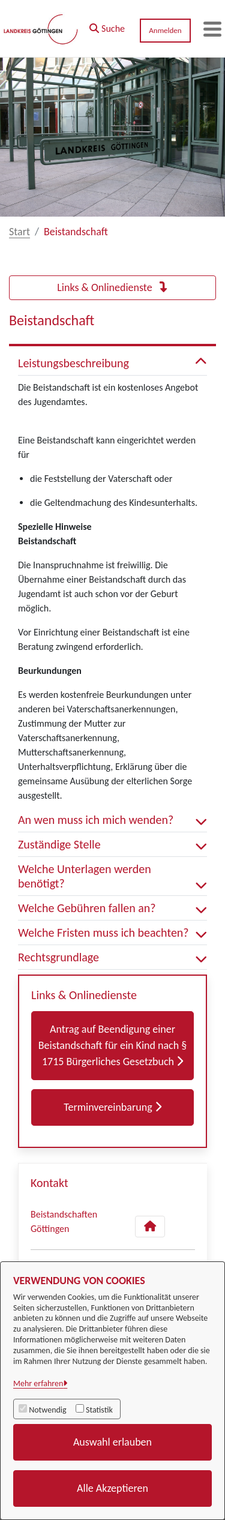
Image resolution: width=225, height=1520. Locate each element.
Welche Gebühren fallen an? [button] (112, 908)
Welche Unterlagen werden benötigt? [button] (112, 876)
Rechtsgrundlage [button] (112, 957)
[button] (107, 26)
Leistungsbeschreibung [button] (112, 363)
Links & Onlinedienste (112, 287)
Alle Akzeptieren (112, 1488)
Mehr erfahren (38, 1383)
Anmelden (165, 30)
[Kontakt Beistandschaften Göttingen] (150, 1226)
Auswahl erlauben (112, 1442)
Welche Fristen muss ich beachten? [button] (112, 932)
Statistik (99, 1410)
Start (19, 231)
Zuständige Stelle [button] (112, 844)
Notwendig (47, 1410)
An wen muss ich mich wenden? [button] (112, 820)
